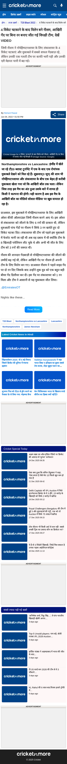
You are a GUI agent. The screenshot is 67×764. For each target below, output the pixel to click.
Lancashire (56, 321)
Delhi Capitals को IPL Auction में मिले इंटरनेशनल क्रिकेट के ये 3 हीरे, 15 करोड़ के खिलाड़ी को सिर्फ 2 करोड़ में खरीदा (46, 493)
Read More (33, 309)
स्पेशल (43, 14)
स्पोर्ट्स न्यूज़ (56, 14)
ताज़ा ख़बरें (12, 22)
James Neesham (32, 327)
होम (4, 14)
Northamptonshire (11, 327)
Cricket (37, 759)
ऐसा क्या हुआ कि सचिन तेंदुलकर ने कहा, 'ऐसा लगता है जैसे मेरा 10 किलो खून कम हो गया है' (46, 475)
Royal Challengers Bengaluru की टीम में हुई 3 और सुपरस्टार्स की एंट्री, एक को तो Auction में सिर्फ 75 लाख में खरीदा (47, 511)
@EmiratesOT (11, 287)
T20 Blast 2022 (28, 22)
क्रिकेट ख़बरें (16, 14)
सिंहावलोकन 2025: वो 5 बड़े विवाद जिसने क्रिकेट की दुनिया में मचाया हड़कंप (16, 363)
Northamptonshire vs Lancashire (31, 321)
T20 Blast (6, 321)
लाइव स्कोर (31, 14)
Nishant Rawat (10, 113)
